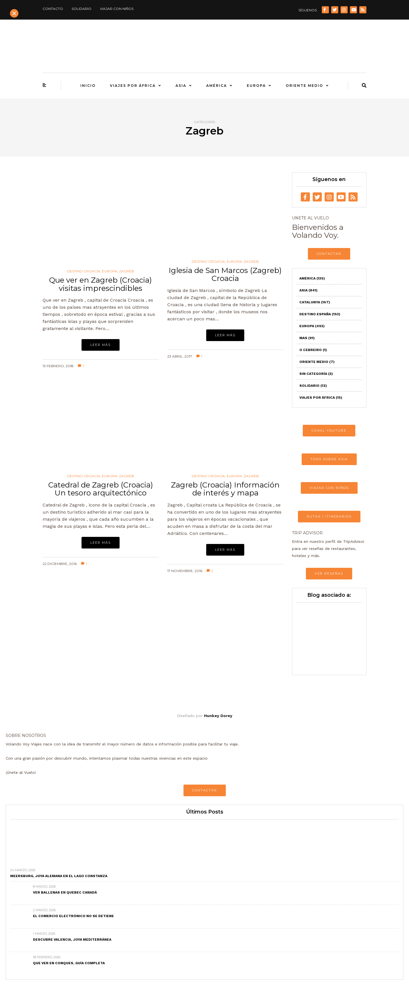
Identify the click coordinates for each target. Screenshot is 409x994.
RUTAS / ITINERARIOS (329, 516)
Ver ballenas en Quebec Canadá (65, 892)
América (216, 85)
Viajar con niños (116, 9)
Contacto (53, 9)
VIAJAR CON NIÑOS (329, 488)
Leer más (100, 345)
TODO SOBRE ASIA (329, 459)
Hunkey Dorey (218, 715)
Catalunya (314, 302)
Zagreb (126, 271)
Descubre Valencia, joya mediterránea (72, 940)
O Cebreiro (313, 350)
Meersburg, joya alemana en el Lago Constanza (58, 876)
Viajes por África (133, 85)
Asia (181, 85)
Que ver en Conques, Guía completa (69, 963)
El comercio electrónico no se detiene (73, 916)
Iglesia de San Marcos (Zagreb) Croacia (225, 274)
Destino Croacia (83, 271)
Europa (256, 85)
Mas (307, 338)
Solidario (81, 9)
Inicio (88, 85)
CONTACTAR (329, 254)
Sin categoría (316, 374)
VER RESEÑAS (329, 573)
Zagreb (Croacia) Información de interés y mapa (225, 489)
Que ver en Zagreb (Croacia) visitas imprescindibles (100, 284)
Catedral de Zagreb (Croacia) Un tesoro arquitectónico (100, 489)
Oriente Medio (304, 85)
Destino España (319, 314)
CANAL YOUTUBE (329, 430)
